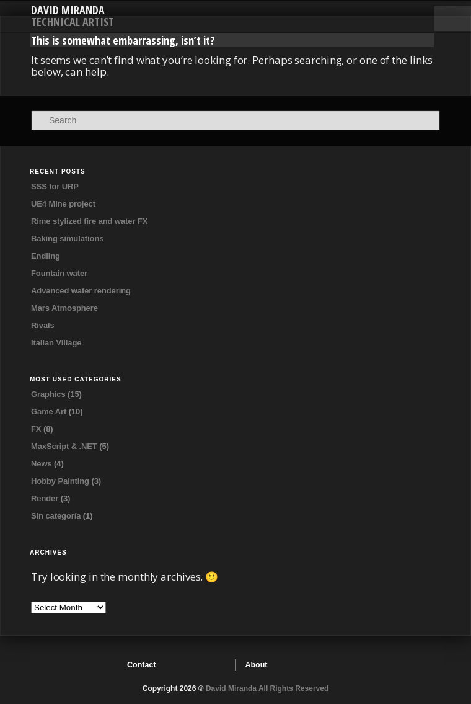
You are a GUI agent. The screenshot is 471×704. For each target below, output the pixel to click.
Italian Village (56, 342)
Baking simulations (67, 238)
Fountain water (59, 273)
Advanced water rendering (81, 290)
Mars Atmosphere (64, 308)
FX (36, 429)
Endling (45, 256)
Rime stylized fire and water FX (89, 221)
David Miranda (68, 9)
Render (44, 498)
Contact (141, 665)
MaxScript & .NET (64, 446)
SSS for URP (55, 186)
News (41, 463)
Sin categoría (56, 515)
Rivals (43, 325)
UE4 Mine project (63, 203)
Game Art (48, 411)
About (256, 665)
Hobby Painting (60, 481)
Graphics (48, 394)
